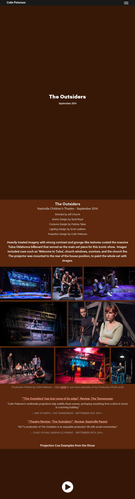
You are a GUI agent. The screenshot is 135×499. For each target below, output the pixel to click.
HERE (63, 387)
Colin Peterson (16, 2)
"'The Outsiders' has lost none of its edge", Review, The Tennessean (67, 398)
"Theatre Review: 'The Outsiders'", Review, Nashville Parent (67, 421)
